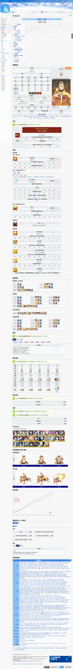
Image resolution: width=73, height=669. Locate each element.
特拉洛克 (38, 635)
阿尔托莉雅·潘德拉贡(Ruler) (62, 618)
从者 (31, 118)
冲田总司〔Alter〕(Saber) (54, 567)
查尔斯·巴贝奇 (22, 598)
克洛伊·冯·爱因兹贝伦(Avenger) (46, 624)
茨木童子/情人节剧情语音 (41, 415)
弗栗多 (32, 584)
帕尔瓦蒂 (60, 582)
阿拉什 (38, 571)
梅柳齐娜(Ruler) (61, 620)
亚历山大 (38, 587)
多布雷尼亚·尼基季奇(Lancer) (25, 586)
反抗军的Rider (22, 590)
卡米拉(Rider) (37, 591)
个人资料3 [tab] (31, 342)
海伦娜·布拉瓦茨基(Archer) (24, 574)
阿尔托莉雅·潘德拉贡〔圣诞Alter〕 (26, 589)
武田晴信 (62, 592)
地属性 (51, 648)
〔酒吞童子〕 (34, 195)
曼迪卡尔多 (42, 591)
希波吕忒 (38, 594)
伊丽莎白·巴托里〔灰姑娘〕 (24, 592)
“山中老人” (62, 606)
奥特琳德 (60, 609)
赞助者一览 (3, 23)
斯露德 (54, 609)
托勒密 (47, 576)
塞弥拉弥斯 (57, 607)
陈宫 (26, 602)
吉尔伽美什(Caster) (42, 599)
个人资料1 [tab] (20, 342)
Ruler (17, 620)
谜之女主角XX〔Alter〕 (47, 634)
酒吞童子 (38, 606)
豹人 (51, 582)
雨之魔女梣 (22, 603)
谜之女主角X (64, 605)
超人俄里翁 (37, 575)
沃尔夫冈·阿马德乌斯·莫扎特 (55, 595)
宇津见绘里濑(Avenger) (28, 624)
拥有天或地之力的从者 (28, 116)
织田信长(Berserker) (23, 614)
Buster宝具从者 (63, 648)
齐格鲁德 (62, 564)
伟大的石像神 (27, 630)
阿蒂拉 (68, 562)
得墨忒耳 (69, 586)
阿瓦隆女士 (29, 635)
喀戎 (48, 574)
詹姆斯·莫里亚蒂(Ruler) (39, 620)
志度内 (52, 627)
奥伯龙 (21, 635)
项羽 (44, 614)
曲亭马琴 (48, 592)
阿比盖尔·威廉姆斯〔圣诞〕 (63, 635)
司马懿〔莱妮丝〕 (63, 590)
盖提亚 (27, 643)
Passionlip (25, 627)
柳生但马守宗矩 (57, 564)
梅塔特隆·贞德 (22, 621)
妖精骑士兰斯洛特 (37, 584)
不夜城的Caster (57, 599)
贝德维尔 (66, 563)
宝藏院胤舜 (64, 582)
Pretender (16, 636)
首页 (2, 18)
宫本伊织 (46, 568)
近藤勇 (62, 568)
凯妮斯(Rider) (66, 591)
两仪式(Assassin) (23, 606)
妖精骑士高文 (47, 567)
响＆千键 (54, 628)
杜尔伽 (38, 576)
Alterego (17, 627)
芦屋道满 (60, 627)
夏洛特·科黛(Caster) (43, 602)
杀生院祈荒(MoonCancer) (35, 630)
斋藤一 (26, 567)
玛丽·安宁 (53, 584)
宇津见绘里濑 (22, 584)
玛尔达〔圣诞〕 (54, 602)
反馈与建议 (3, 24)
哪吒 (68, 582)
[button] (14, 340)
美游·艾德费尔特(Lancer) (49, 586)
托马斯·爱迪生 (34, 598)
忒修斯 (39, 568)
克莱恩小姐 (37, 602)
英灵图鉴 (43, 19)
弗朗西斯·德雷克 (53, 587)
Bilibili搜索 (35, 124)
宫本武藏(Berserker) (62, 614)
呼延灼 (64, 609)
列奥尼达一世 (44, 579)
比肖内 (37, 586)
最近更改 (3, 62)
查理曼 (65, 567)
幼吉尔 (59, 571)
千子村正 (42, 567)
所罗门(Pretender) (41, 637)
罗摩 (55, 563)
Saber (17, 566)
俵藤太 (69, 571)
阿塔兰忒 (31, 571)
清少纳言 (41, 575)
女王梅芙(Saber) (22, 566)
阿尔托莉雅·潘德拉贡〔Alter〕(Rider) (31, 590)
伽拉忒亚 (29, 615)
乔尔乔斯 (24, 587)
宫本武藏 (30, 564)
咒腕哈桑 (26, 605)
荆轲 (32, 605)
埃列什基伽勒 (22, 583)
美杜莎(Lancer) (47, 582)
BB (20, 630)
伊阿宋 (48, 566)
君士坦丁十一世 (43, 592)
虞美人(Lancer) (27, 584)
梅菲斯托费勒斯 (47, 595)
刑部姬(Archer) (22, 575)
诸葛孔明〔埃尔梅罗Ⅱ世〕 (24, 597)
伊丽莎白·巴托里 (26, 579)
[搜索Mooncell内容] (64, 12)
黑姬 (53, 568)
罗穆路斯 (49, 579)
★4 (37, 118)
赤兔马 (58, 590)
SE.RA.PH (3, 63)
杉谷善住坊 (51, 576)
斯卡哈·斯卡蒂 (48, 601)
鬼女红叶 (67, 614)
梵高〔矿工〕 (33, 586)
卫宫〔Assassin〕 (29, 606)
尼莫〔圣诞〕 (67, 592)
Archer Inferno (32, 574)
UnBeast (17, 642)
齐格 (45, 601)
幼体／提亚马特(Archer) (66, 576)
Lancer (17, 582)
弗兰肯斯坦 (22, 613)
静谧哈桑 (47, 606)
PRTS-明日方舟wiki (5, 53)
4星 (32, 648)
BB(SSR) (23, 630)
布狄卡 (32, 587)
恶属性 (47, 648)
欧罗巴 (46, 591)
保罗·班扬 (68, 613)
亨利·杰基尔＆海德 (58, 605)
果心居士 (31, 610)
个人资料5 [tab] (42, 342)
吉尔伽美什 (24, 571)
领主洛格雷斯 (67, 568)
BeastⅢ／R (37, 643)
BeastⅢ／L (42, 643)
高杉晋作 (34, 576)
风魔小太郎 (53, 19)
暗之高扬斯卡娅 (22, 634)
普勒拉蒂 (41, 603)
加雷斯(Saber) (22, 568)
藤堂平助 (32, 625)
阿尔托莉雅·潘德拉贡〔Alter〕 (33, 562)
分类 (14, 648)
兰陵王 (36, 566)
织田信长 (46, 571)
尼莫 (58, 591)
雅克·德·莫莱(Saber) (23, 570)
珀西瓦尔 (42, 584)
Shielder (17, 638)
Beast (17, 640)
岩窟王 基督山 (22, 625)
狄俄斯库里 (65, 566)
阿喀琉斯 (50, 590)
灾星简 (27, 575)
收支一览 (3, 71)
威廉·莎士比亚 (41, 595)
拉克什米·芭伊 (43, 566)
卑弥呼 (68, 618)
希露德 (57, 609)
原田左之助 (56, 586)
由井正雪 (25, 603)
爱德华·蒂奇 (28, 587)
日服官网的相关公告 (42, 361)
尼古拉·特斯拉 (51, 571)
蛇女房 (42, 610)
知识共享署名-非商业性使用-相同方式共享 (32, 661)
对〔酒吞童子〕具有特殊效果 (22, 648)
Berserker (29, 79)
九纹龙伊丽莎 (34, 635)
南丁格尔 (29, 613)
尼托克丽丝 (56, 598)
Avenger (17, 624)
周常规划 (3, 37)
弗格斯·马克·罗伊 (34, 563)
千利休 (56, 615)
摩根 (33, 615)
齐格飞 (57, 562)
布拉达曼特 (40, 583)
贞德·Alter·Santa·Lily (37, 582)
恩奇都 (43, 582)
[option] (14, 340)
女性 (48, 79)
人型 (34, 118)
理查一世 (50, 568)
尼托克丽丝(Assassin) (36, 607)
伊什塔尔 (51, 572)
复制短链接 (3, 19)
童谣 (55, 597)
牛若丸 (35, 587)
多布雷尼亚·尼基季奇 (36, 592)
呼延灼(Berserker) (47, 617)
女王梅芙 (38, 589)
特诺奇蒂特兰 (60, 630)
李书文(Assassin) (26, 609)
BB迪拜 (55, 630)
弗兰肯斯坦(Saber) (50, 564)
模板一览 (3, 68)
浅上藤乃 (45, 574)
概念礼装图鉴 (4, 34)
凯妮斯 (57, 583)
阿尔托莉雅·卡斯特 (31, 602)
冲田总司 (29, 563)
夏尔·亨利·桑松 (36, 605)
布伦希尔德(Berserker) (24, 615)
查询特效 (43, 114)
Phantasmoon (22, 637)
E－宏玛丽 (59, 643)
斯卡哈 (56, 579)
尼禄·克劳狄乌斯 (52, 562)
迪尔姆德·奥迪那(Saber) (30, 566)
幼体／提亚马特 (50, 628)
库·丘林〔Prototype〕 (37, 579)
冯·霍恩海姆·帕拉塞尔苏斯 (61, 597)
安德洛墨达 (22, 594)
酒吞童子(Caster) (55, 601)
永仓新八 (32, 617)
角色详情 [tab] (15, 342)
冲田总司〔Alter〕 (47, 627)
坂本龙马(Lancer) (48, 584)
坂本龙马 (54, 590)
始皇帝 (38, 618)
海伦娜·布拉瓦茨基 (28, 598)
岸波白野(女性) (22, 631)
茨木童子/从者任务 (41, 336)
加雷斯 (48, 583)
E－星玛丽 (63, 643)
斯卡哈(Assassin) (52, 606)
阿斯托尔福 (34, 589)
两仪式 (52, 563)
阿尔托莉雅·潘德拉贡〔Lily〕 (44, 562)
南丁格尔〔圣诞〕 (32, 575)
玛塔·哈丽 (45, 605)
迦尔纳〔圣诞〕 (38, 567)
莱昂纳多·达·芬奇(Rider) (24, 591)
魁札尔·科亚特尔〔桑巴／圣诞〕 (46, 618)
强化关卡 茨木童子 (19, 175)
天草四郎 (23, 618)
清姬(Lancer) (22, 582)
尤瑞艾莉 (34, 571)
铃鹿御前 (45, 564)
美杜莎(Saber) (34, 568)
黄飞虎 (52, 592)
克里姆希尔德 (44, 615)
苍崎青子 (40, 634)
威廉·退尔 (59, 574)
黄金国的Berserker (62, 613)
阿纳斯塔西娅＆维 (23, 576)
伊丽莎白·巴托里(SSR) (63, 586)
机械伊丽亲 (34, 627)
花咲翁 (37, 603)
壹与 (52, 620)
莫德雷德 (39, 563)
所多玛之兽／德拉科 (23, 640)
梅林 (47, 599)
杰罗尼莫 (39, 598)
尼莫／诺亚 (34, 594)
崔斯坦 (66, 571)
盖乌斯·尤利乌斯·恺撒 (62, 562)
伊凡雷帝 (46, 590)
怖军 (65, 584)
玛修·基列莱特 (22, 638)
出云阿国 (49, 602)
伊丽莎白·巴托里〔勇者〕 (24, 564)
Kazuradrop (59, 628)
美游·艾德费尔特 (61, 601)
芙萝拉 (68, 628)
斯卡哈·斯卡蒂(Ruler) (47, 620)
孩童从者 (46, 118)
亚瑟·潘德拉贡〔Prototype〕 (38, 564)
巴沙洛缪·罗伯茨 (31, 591)
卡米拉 (49, 605)
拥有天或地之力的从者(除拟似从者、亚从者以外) (44, 116)
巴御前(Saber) (22, 567)
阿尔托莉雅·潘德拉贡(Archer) (25, 572)
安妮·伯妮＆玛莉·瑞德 (60, 587)
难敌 (59, 615)
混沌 (34, 79)
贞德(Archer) (55, 574)
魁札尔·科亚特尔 (65, 589)
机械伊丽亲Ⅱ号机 (40, 627)
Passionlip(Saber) (57, 568)
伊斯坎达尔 (43, 589)
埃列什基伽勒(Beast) (31, 640)
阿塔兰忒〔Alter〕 (30, 614)
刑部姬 (53, 607)
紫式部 (66, 601)
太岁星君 (31, 628)
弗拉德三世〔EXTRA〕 (29, 582)
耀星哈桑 (34, 610)
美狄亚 (21, 595)
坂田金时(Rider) (32, 19)
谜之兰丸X (21, 624)
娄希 (40, 617)
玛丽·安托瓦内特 (44, 587)
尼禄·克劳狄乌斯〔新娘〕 (46, 563)
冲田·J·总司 (41, 609)
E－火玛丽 (50, 643)
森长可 (53, 614)
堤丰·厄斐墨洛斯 (34, 637)
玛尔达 (48, 587)
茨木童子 (42, 613)
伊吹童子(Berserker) (51, 615)
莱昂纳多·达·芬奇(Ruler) (30, 620)
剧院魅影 (41, 605)
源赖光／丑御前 (55, 624)
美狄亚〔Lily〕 (51, 597)
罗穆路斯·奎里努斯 (62, 583)
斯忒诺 (30, 605)
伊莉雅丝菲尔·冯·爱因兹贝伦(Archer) (50, 575)
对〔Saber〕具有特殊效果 (18, 649)
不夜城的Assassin (29, 607)
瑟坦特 (30, 568)
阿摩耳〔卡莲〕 (22, 620)
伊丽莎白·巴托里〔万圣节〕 (40, 597)
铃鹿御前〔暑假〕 (57, 592)
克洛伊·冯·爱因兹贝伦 (45, 572)
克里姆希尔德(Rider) (27, 594)
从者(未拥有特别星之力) (66, 116)
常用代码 (3, 66)
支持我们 (3, 21)
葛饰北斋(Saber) (53, 566)
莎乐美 (56, 614)
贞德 (20, 618)
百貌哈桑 (35, 606)
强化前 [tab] (18, 172)
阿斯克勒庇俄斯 (22, 602)
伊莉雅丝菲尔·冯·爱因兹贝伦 (34, 599)
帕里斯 (65, 574)
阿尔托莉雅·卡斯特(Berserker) (25, 617)
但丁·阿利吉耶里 (28, 637)
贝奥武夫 (25, 613)
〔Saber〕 (33, 254)
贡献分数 (3, 70)
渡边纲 (29, 567)
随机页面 (3, 49)
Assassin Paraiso (44, 607)
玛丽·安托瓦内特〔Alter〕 (62, 624)
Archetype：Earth (43, 630)
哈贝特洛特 (62, 591)
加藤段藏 (49, 607)
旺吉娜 (37, 634)
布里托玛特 (61, 584)
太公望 (31, 592)
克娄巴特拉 (58, 606)
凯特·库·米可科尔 (44, 635)
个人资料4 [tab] (37, 342)
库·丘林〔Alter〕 (35, 613)
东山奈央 (41, 75)
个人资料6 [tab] (48, 342)
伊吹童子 (32, 567)
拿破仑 (51, 574)
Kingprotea (56, 627)
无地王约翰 (43, 625)
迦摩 (30, 609)
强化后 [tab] (14, 172)
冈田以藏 (61, 607)
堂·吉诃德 (57, 584)
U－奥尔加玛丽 (22, 642)
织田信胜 (58, 575)
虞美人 (21, 609)
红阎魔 (39, 566)
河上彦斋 (38, 610)
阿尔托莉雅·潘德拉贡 (23, 562)
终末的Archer (22, 578)
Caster (17, 599)
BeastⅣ (46, 643)
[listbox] (18, 340)
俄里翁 (41, 571)
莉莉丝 (42, 617)
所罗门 (21, 643)
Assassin (17, 607)
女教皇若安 (56, 620)
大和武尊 (42, 568)
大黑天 (58, 602)
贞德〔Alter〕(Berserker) (38, 614)
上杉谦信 (66, 620)
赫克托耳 (52, 579)
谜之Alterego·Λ (52, 583)
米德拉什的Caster (30, 601)
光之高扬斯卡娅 (50, 609)
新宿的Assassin (22, 607)
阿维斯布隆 (42, 601)
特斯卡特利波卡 (22, 610)
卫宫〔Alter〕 (61, 572)
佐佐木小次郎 (22, 605)
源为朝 (31, 576)
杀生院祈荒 (30, 627)
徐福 (38, 628)
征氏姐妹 (61, 567)
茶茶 (58, 613)
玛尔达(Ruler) (28, 618)
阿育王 (40, 586)
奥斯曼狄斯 (53, 589)
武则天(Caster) (65, 602)
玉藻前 (47, 597)
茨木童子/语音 (42, 411)
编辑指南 (3, 65)
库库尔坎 (27, 634)
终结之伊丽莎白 (37, 625)
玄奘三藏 (51, 598)
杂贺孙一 (55, 576)
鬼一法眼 (44, 609)
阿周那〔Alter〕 (49, 614)
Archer (17, 574)
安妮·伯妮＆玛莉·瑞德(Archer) (35, 572)
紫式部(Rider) (54, 591)
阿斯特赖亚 (54, 618)
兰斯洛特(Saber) (59, 563)
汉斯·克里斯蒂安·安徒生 (34, 595)
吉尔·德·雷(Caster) (26, 595)
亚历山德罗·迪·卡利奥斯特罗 (52, 635)
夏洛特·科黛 (36, 609)
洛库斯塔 (27, 610)
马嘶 (62, 574)
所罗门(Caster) (51, 599)
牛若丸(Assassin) (66, 607)
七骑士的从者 (52, 118)
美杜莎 (21, 587)
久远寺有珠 (30, 603)
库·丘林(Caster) (32, 597)
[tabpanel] (42, 188)
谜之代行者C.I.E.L (50, 630)
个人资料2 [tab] (26, 342)
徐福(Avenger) (27, 625)
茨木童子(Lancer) (32, 583)
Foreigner (17, 633)
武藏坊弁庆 (31, 579)
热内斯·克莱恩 (64, 628)
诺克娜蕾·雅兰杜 (32, 634)
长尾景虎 (44, 583)
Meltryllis (21, 627)
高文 (64, 563)
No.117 (58, 19)
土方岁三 (55, 613)
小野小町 (34, 603)
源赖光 (39, 613)
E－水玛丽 (54, 643)
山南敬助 (26, 568)
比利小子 (62, 571)
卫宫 (20, 571)
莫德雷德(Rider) (59, 589)
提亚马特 (24, 643)
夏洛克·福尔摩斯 (34, 618)
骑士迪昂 (25, 563)
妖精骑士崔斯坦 (64, 575)
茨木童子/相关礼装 (37, 398)
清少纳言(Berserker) (37, 615)
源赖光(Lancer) (55, 582)
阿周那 (56, 571)
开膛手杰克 (53, 605)
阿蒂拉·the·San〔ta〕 (39, 574)
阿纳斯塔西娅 (36, 601)
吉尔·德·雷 (21, 563)
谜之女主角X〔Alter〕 (49, 613)
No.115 (26, 19)
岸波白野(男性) (65, 630)
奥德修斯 (49, 591)
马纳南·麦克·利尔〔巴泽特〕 (24, 628)
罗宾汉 (27, 571)
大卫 (44, 571)
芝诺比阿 (28, 576)
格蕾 (32, 609)
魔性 (40, 118)
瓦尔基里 (26, 583)
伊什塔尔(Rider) (42, 590)
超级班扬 (35, 628)
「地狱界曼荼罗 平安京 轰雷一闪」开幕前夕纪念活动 (43, 176)
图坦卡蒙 (59, 576)
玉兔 (26, 631)
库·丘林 (21, 579)
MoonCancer (16, 630)
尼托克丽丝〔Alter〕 (36, 624)
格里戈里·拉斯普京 (43, 628)
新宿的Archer (55, 572)
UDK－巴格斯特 (43, 576)
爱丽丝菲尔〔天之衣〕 (46, 598)
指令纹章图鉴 (4, 35)
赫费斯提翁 (25, 635)
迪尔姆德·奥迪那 (61, 579)
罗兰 (68, 567)
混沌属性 (43, 648)
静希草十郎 (37, 617)
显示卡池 (15, 522)
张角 (61, 602)
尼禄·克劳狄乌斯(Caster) (65, 599)
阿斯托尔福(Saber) (59, 566)
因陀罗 (43, 586)
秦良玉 (37, 583)
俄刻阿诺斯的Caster (23, 601)
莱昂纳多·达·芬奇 (62, 598)
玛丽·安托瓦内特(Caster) (24, 599)
